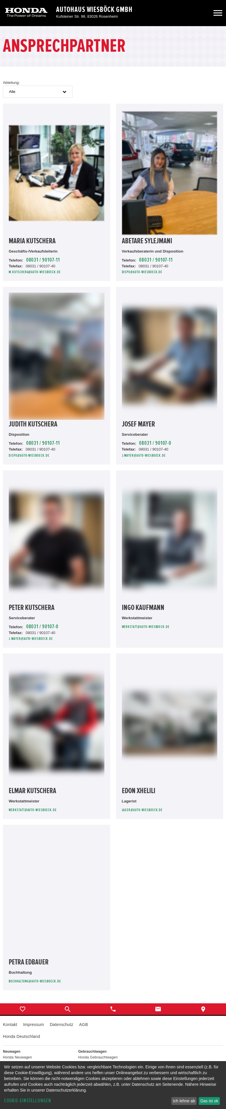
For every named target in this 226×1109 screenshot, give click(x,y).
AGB (83, 1024)
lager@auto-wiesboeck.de (142, 810)
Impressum (33, 1024)
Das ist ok (209, 1101)
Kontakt (10, 1024)
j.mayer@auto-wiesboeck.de (144, 456)
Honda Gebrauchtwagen (98, 1057)
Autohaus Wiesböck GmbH (94, 9)
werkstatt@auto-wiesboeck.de (146, 627)
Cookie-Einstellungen (27, 1100)
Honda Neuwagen (17, 1057)
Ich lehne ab (184, 1101)
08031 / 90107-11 (43, 260)
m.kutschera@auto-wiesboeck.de (35, 272)
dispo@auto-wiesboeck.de (142, 272)
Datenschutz (61, 1024)
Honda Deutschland (21, 1036)
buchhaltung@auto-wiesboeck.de (35, 981)
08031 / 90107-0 (155, 443)
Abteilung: (11, 82)
